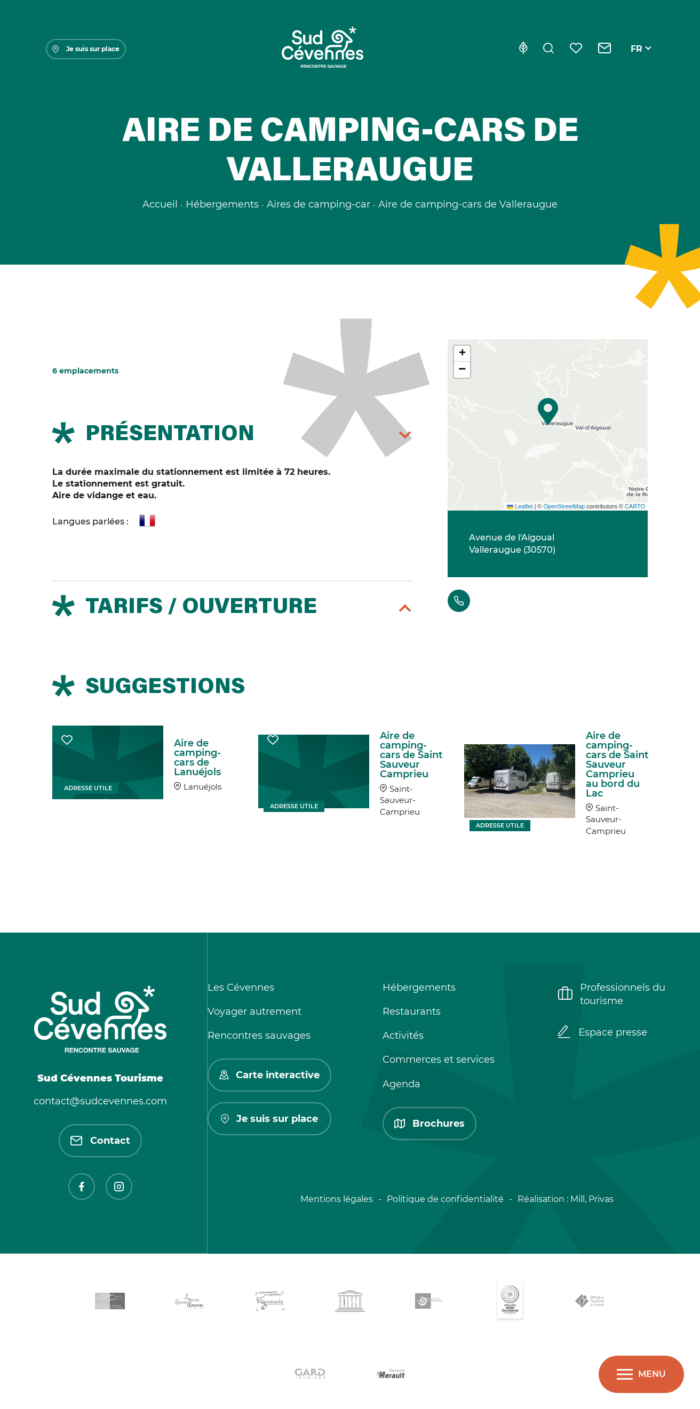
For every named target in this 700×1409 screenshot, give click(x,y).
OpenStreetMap (564, 506)
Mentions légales (336, 1199)
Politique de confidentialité (445, 1199)
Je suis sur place (86, 49)
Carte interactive (269, 1075)
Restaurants (412, 1011)
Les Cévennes (241, 987)
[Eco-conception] (523, 49)
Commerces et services (439, 1059)
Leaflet (519, 506)
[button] (548, 411)
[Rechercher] (548, 49)
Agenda (401, 1084)
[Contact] (604, 49)
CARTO (635, 506)
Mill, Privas (592, 1199)
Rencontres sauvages (259, 1035)
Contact (100, 1141)
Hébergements (419, 987)
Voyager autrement (254, 1011)
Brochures (429, 1123)
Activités (403, 1035)
